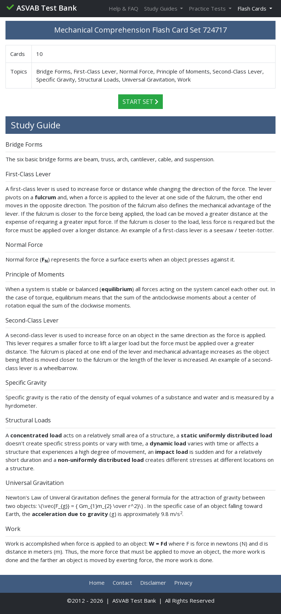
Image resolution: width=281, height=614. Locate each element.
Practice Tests (208, 8)
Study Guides (161, 8)
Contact (122, 582)
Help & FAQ (123, 8)
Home (97, 582)
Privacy (183, 582)
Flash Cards (252, 8)
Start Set (140, 102)
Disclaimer (153, 582)
